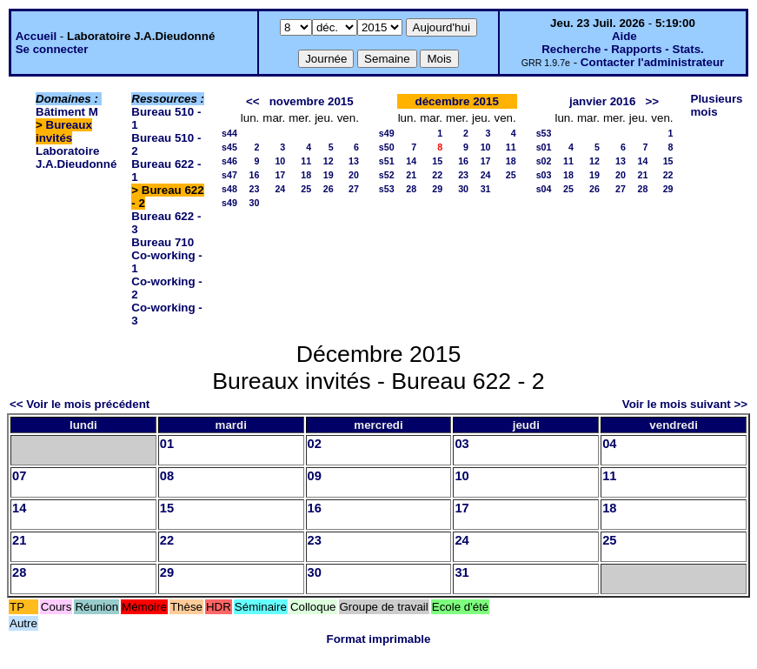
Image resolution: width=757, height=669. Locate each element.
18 (306, 175)
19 (328, 175)
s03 (544, 175)
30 (254, 202)
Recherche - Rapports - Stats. (622, 49)
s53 (387, 189)
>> (652, 101)
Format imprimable (379, 639)
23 (254, 189)
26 (328, 189)
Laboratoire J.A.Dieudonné (76, 157)
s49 (229, 202)
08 (167, 476)
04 (609, 444)
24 (280, 189)
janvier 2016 (602, 101)
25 (306, 189)
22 (437, 175)
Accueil (36, 36)
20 (354, 175)
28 (411, 189)
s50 (387, 147)
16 (254, 175)
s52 (387, 175)
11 (306, 161)
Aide (624, 36)
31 (486, 189)
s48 (229, 189)
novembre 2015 (311, 101)
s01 (544, 147)
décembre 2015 (457, 101)
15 (437, 161)
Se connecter (52, 49)
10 (280, 161)
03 (461, 444)
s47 (229, 175)
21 (411, 175)
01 (167, 444)
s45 (229, 147)
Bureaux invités (64, 131)
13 (354, 161)
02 (315, 444)
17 (280, 175)
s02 (544, 161)
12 (328, 161)
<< (253, 101)
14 (411, 161)
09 (315, 476)
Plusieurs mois (717, 105)
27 (354, 189)
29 (437, 189)
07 (19, 476)
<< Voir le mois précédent (79, 404)
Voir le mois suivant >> (684, 404)
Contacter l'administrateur (652, 62)
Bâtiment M (67, 111)
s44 (229, 133)
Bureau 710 (162, 242)
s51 (387, 161)
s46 (229, 161)
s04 (544, 189)
